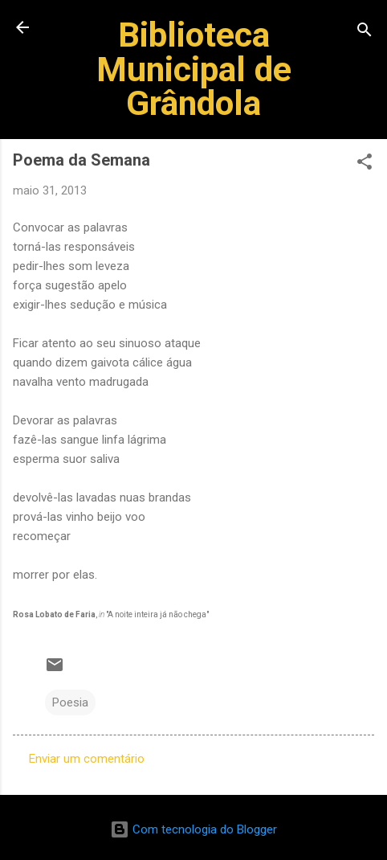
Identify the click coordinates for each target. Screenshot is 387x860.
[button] (364, 164)
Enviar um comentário (87, 758)
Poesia (70, 702)
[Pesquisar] (364, 32)
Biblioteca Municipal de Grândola (193, 68)
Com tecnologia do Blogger (193, 829)
